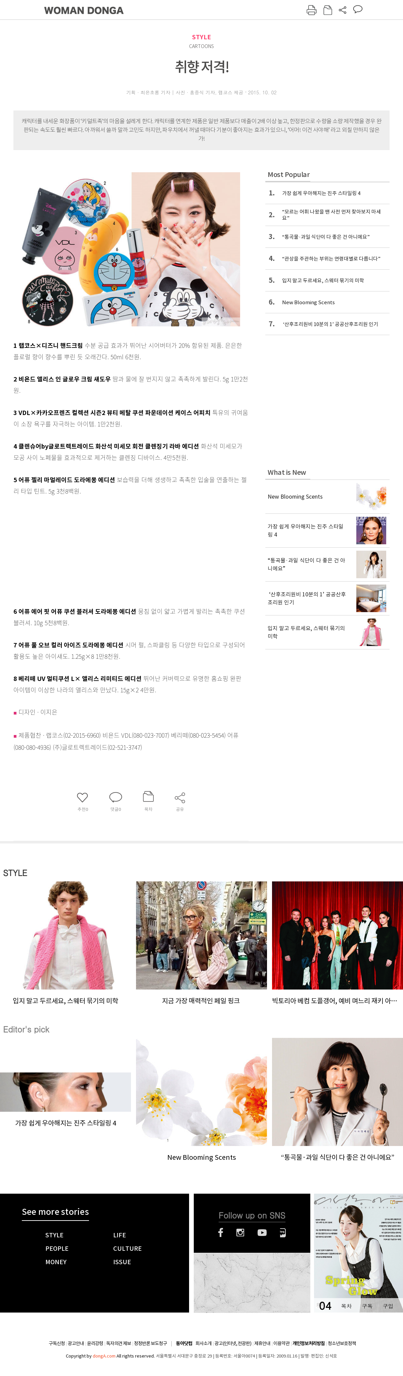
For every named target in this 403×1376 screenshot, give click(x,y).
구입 (388, 1306)
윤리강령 (95, 1343)
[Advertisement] (114, 550)
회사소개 (203, 1343)
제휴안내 (262, 1343)
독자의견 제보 (118, 1343)
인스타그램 (240, 1232)
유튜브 (262, 1232)
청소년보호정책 (342, 1343)
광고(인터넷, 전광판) (233, 1343)
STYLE (201, 37)
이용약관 (281, 1343)
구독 (367, 1306)
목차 (346, 1306)
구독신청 (57, 1343)
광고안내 (76, 1343)
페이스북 (220, 1232)
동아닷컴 (184, 1343)
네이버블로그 (283, 1232)
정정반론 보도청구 (150, 1343)
